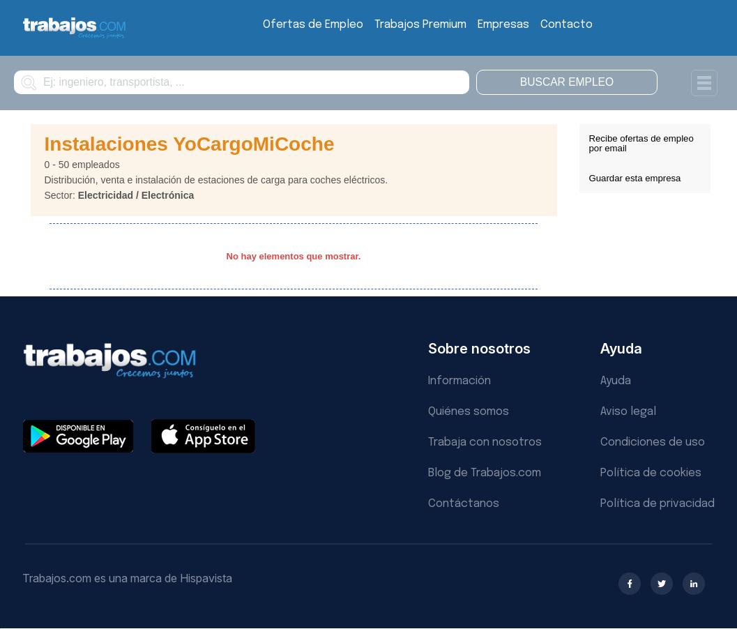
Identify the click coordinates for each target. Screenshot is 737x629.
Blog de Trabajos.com (484, 473)
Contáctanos (463, 504)
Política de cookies (650, 473)
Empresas (503, 25)
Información (459, 381)
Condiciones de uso (652, 442)
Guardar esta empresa (635, 178)
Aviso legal (628, 412)
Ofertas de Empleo (313, 25)
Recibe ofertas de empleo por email (641, 143)
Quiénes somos (468, 412)
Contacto (566, 25)
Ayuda (615, 381)
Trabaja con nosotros (485, 442)
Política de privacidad (657, 504)
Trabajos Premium (420, 25)
